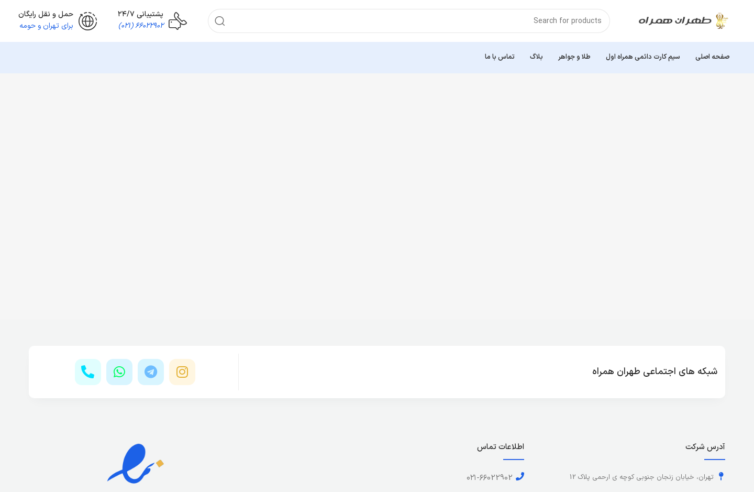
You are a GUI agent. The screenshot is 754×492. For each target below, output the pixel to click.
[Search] (409, 21)
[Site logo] (683, 21)
